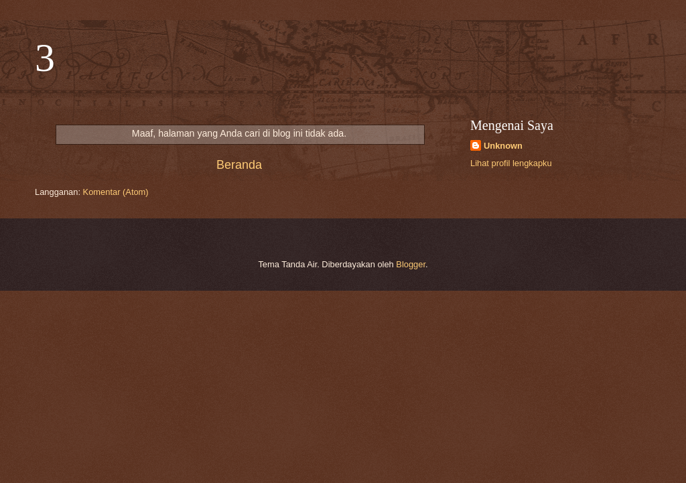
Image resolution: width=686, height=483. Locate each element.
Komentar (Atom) (116, 192)
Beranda (239, 164)
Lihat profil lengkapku (511, 163)
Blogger (410, 264)
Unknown (503, 146)
